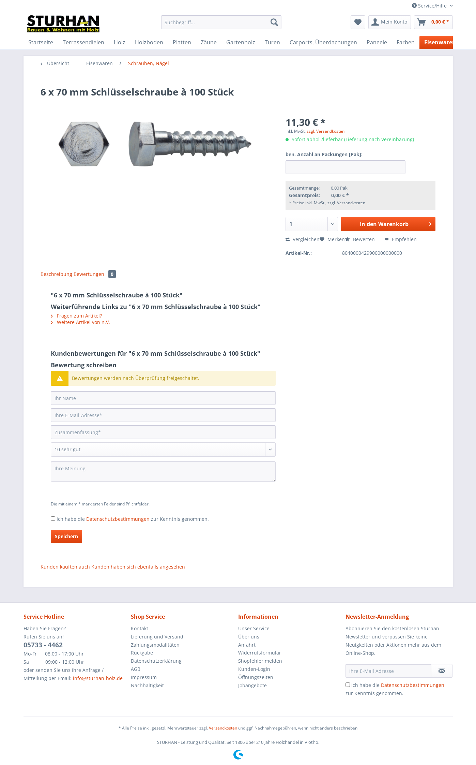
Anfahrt (247, 645)
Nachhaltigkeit (147, 685)
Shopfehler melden (260, 661)
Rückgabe (142, 652)
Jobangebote (252, 685)
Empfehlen (401, 239)
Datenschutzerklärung (156, 661)
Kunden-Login (254, 669)
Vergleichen (303, 239)
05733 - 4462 (43, 645)
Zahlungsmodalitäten (155, 645)
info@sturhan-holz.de (98, 678)
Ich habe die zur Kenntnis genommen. (133, 519)
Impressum (144, 677)
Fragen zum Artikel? (76, 315)
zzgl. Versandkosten (325, 131)
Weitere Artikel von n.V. (80, 322)
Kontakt (139, 628)
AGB (135, 669)
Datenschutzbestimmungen (118, 519)
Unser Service (254, 628)
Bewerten (360, 239)
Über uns (248, 636)
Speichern (66, 536)
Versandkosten (223, 728)
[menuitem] (221, 25)
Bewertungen (95, 274)
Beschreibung (56, 274)
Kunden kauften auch (65, 566)
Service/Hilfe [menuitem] (430, 5)
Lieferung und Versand (157, 636)
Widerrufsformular (259, 652)
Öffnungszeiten (255, 677)
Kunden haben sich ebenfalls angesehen (138, 566)
